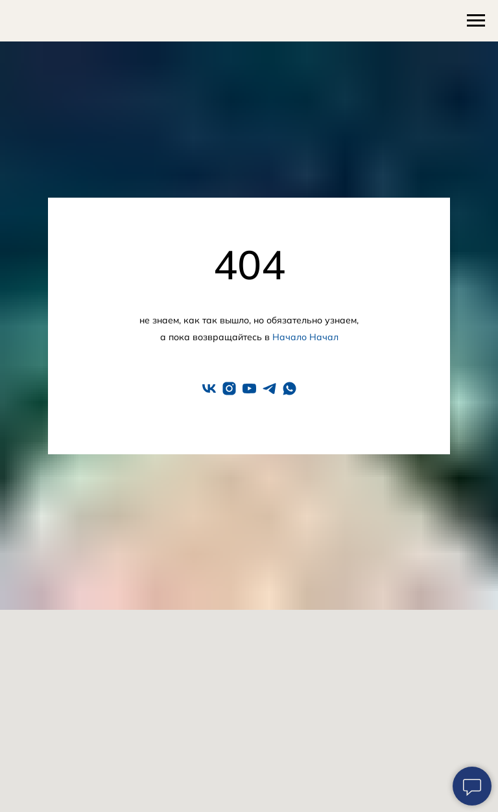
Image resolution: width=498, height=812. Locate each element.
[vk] (209, 388)
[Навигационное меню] (476, 20)
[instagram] (229, 388)
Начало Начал (305, 337)
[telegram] (269, 388)
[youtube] (249, 388)
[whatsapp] (289, 388)
